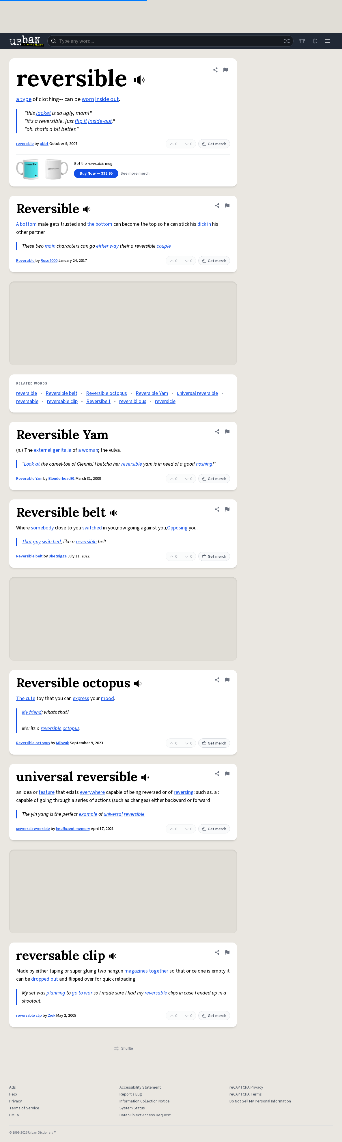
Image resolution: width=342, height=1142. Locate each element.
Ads (12, 1087)
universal (113, 814)
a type (23, 99)
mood (107, 698)
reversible (25, 144)
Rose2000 (49, 261)
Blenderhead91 (61, 479)
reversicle (165, 401)
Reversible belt (61, 393)
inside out (107, 99)
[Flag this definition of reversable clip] (227, 952)
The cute (25, 698)
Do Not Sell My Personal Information (260, 1101)
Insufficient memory (73, 829)
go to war (82, 993)
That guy (31, 541)
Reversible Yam (152, 393)
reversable (27, 401)
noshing (204, 464)
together (158, 971)
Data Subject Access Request (145, 1115)
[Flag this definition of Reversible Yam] (227, 431)
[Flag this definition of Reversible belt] (227, 509)
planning (55, 993)
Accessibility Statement (140, 1087)
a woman (88, 450)
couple (164, 246)
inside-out (100, 121)
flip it (81, 121)
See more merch (135, 173)
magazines (136, 971)
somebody (42, 527)
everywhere (92, 792)
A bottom (26, 224)
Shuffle (123, 1048)
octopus (71, 728)
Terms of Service (24, 1108)
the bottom (99, 224)
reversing (184, 792)
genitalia (62, 450)
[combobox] (170, 41)
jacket (43, 113)
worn (88, 99)
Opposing (177, 527)
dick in (204, 224)
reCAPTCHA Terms (245, 1094)
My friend (32, 712)
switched (92, 527)
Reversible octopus (106, 393)
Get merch (214, 144)
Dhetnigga (58, 556)
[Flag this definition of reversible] (225, 69)
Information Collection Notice (144, 1101)
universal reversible (197, 393)
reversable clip (62, 401)
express (81, 698)
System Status (132, 1108)
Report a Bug (130, 1094)
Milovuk (62, 743)
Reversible (25, 261)
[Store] (302, 41)
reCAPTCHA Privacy (246, 1087)
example (88, 814)
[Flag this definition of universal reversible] (227, 773)
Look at (32, 464)
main (50, 246)
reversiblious (132, 401)
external (42, 450)
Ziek (51, 1015)
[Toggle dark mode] (315, 41)
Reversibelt (98, 401)
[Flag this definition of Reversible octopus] (227, 679)
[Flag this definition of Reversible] (227, 205)
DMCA (14, 1115)
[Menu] (327, 41)
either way (107, 246)
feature (47, 792)
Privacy (15, 1101)
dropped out (44, 979)
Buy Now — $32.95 (96, 173)
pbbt (44, 144)
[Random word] (286, 41)
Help (13, 1094)
